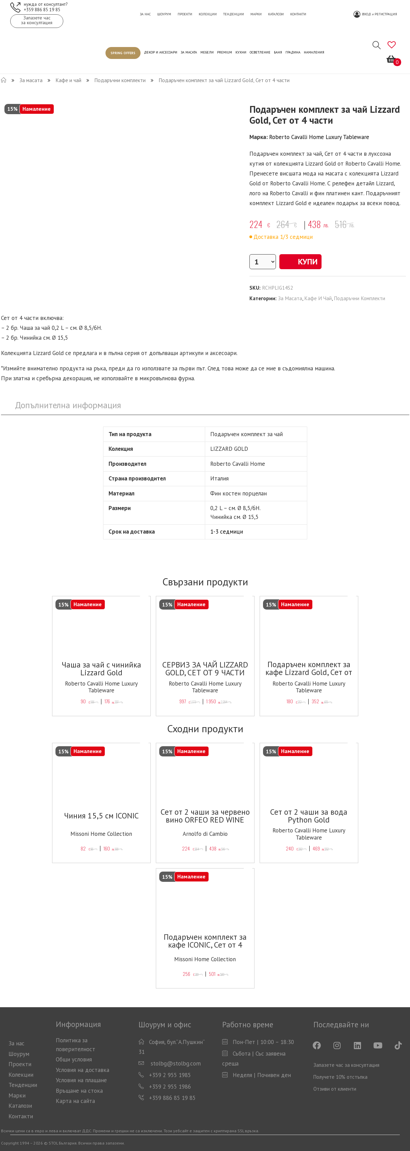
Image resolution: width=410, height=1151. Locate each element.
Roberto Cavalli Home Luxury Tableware (319, 137)
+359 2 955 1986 (170, 1086)
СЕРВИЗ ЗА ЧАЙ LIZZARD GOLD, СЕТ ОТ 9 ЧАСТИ (205, 668)
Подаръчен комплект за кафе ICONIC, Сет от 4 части (205, 944)
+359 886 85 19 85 (42, 9)
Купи (300, 261)
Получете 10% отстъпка (340, 1076)
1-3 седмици (226, 531)
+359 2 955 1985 (170, 1075)
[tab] (68, 405)
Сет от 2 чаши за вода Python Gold (308, 816)
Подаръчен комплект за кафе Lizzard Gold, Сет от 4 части (308, 672)
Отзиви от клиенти (334, 1088)
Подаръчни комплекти (359, 298)
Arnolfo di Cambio (205, 833)
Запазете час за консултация (346, 1065)
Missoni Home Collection (101, 833)
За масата (290, 298)
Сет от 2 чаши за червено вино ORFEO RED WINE (205, 816)
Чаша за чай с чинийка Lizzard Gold (101, 668)
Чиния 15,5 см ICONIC (101, 815)
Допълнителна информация (68, 405)
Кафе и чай (318, 298)
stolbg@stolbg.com (175, 1063)
